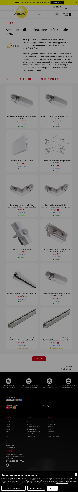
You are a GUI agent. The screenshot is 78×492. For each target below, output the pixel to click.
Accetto (52, 488)
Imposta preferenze (13, 488)
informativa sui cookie (62, 483)
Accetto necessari (36, 488)
